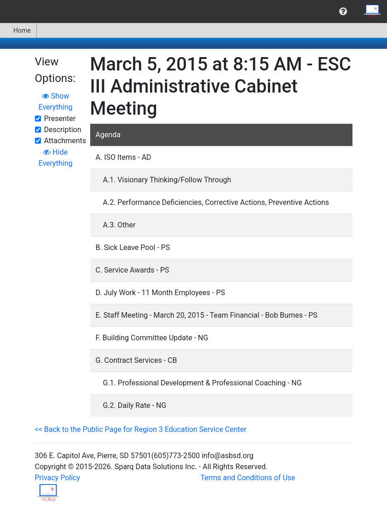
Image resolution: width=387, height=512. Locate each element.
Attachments (65, 140)
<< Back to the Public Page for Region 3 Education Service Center (141, 429)
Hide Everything (56, 158)
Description (62, 129)
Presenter (60, 118)
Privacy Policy (58, 477)
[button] (343, 11)
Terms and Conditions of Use (248, 477)
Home (18, 30)
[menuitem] (343, 11)
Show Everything (56, 101)
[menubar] (193, 11)
